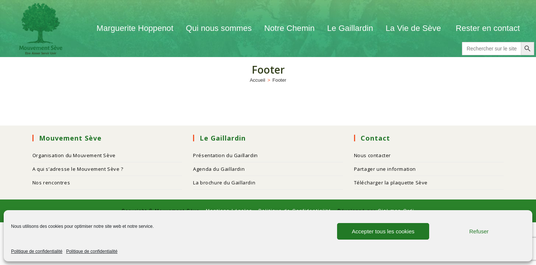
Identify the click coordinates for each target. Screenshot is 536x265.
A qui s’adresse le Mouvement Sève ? (77, 169)
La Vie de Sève (414, 28)
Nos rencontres (51, 182)
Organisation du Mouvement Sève (74, 155)
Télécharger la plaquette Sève (391, 182)
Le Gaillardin (350, 28)
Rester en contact (488, 28)
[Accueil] (257, 80)
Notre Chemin (289, 28)
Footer (279, 80)
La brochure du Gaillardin (224, 182)
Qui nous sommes (219, 28)
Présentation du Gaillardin (225, 155)
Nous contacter (372, 155)
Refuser (479, 231)
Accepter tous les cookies (383, 231)
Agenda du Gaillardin (219, 169)
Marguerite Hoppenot (135, 28)
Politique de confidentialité (36, 251)
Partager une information (385, 169)
